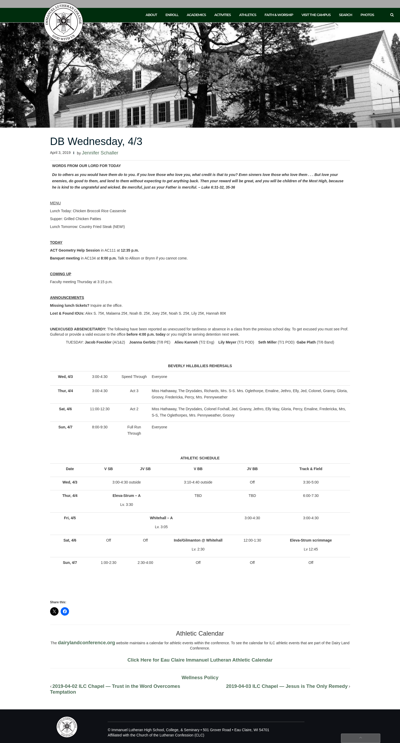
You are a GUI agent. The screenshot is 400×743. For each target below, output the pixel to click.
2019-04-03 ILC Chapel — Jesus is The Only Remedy (287, 686)
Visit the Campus (316, 15)
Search (345, 15)
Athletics (247, 15)
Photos (367, 15)
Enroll (171, 15)
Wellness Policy (200, 677)
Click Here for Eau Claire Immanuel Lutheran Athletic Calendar (200, 660)
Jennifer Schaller (100, 152)
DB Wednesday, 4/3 (96, 141)
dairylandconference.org (86, 642)
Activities (222, 15)
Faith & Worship (279, 15)
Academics (196, 15)
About (151, 15)
